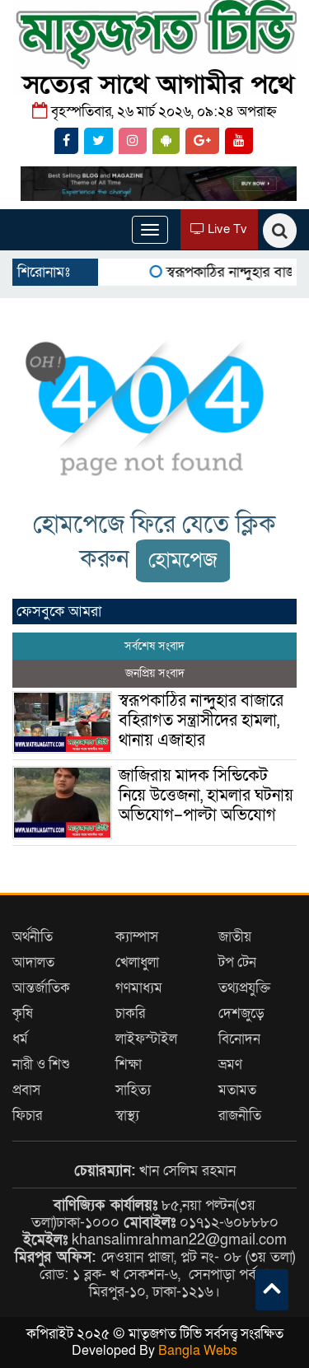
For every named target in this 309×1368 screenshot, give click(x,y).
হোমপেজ (183, 560)
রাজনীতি (239, 1115)
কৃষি (22, 1013)
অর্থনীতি (32, 936)
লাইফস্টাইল (146, 1039)
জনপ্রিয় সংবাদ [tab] (155, 673)
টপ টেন (237, 962)
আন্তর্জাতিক (41, 987)
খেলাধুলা (137, 962)
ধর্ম (20, 1039)
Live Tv (218, 229)
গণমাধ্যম (138, 987)
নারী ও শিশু (41, 1064)
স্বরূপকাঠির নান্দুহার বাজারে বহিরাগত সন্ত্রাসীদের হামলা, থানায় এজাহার (201, 720)
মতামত (237, 1090)
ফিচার (27, 1115)
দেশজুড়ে (241, 1013)
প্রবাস (26, 1090)
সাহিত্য (133, 1090)
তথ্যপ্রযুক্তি (244, 987)
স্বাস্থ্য (127, 1115)
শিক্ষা (128, 1064)
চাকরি (130, 1013)
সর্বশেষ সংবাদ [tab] (154, 646)
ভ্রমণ (230, 1064)
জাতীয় (234, 936)
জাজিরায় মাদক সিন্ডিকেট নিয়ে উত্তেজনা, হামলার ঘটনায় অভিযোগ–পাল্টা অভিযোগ (206, 795)
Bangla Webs (197, 1351)
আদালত (33, 962)
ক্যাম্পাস (136, 936)
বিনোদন (239, 1039)
